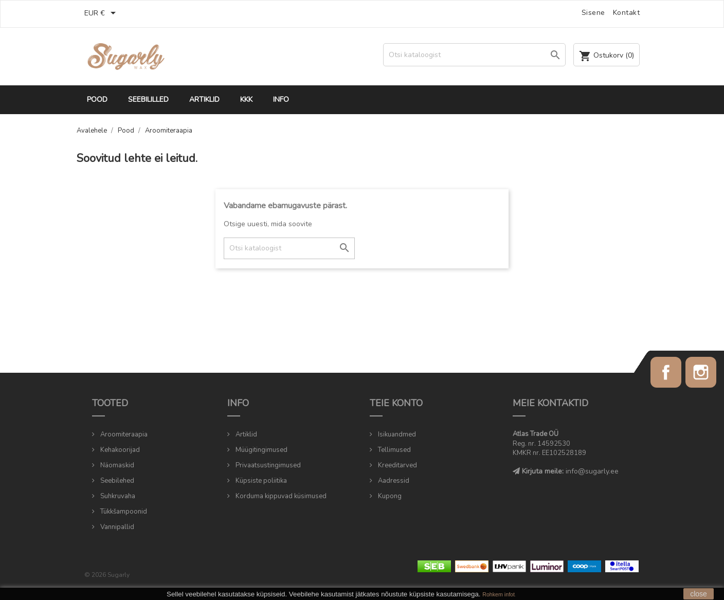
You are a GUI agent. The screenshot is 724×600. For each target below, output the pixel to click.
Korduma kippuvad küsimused (280, 496)
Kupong (389, 496)
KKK (246, 99)
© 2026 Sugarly (107, 575)
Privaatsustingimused (267, 465)
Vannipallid (116, 527)
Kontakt (626, 12)
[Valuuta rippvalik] (101, 14)
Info (281, 99)
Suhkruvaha (117, 496)
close (698, 594)
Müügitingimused (260, 449)
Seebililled (148, 99)
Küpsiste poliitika (260, 480)
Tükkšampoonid (123, 511)
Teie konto (396, 403)
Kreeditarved (396, 465)
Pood (97, 99)
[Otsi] (474, 54)
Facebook (665, 372)
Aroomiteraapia (123, 434)
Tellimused (393, 449)
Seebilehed (116, 480)
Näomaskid (116, 465)
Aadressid (392, 480)
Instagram (700, 372)
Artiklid (204, 99)
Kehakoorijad (119, 449)
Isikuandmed (396, 434)
